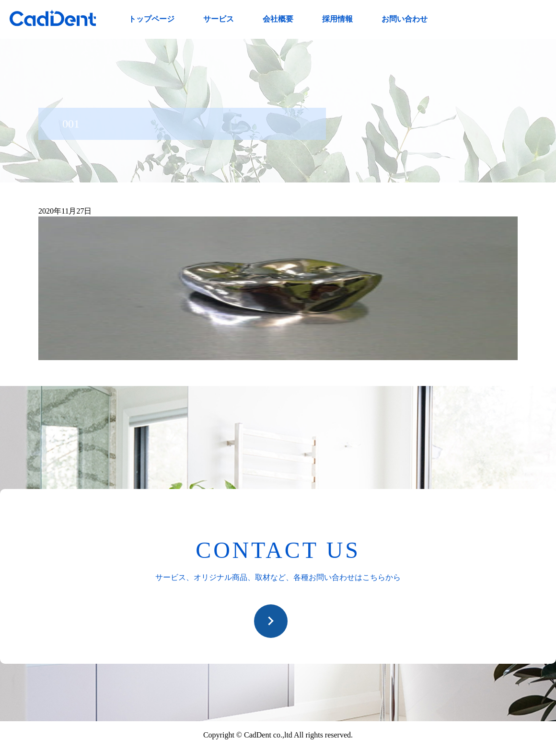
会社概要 (278, 19)
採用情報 (337, 19)
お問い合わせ (405, 19)
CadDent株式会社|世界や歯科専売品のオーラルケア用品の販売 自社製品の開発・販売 (53, 18)
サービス (218, 19)
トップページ (151, 19)
